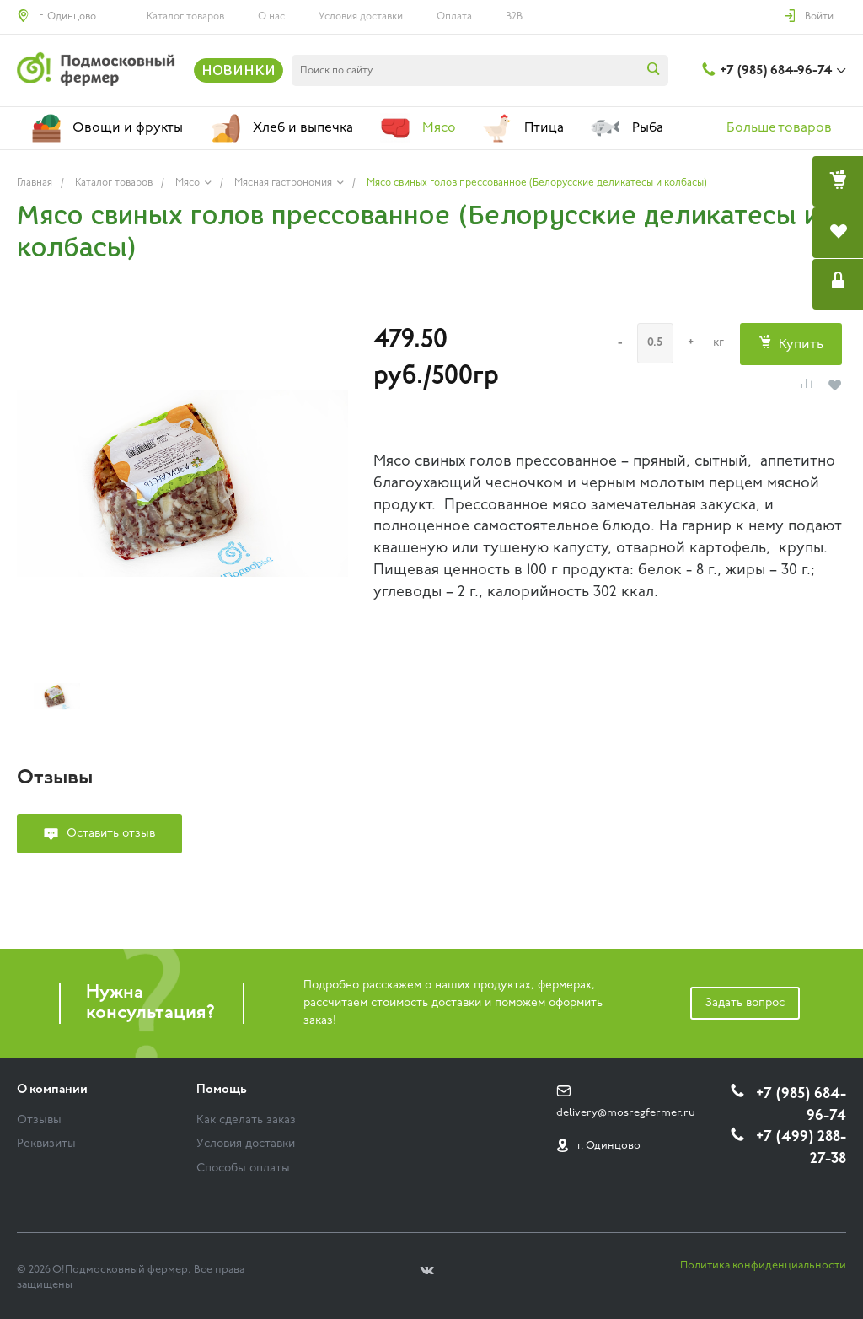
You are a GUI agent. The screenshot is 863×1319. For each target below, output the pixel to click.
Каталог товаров (185, 17)
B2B (514, 17)
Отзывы (39, 1120)
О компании (52, 1090)
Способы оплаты (243, 1168)
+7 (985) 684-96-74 (776, 71)
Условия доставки (361, 17)
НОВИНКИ (238, 70)
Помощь (221, 1090)
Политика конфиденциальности (763, 1265)
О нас (271, 17)
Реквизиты (46, 1144)
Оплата (454, 17)
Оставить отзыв (111, 833)
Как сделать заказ (246, 1120)
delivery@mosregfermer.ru (625, 1112)
